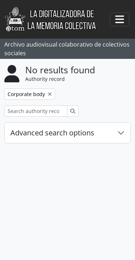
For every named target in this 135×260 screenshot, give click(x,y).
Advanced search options (52, 133)
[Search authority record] (35, 111)
